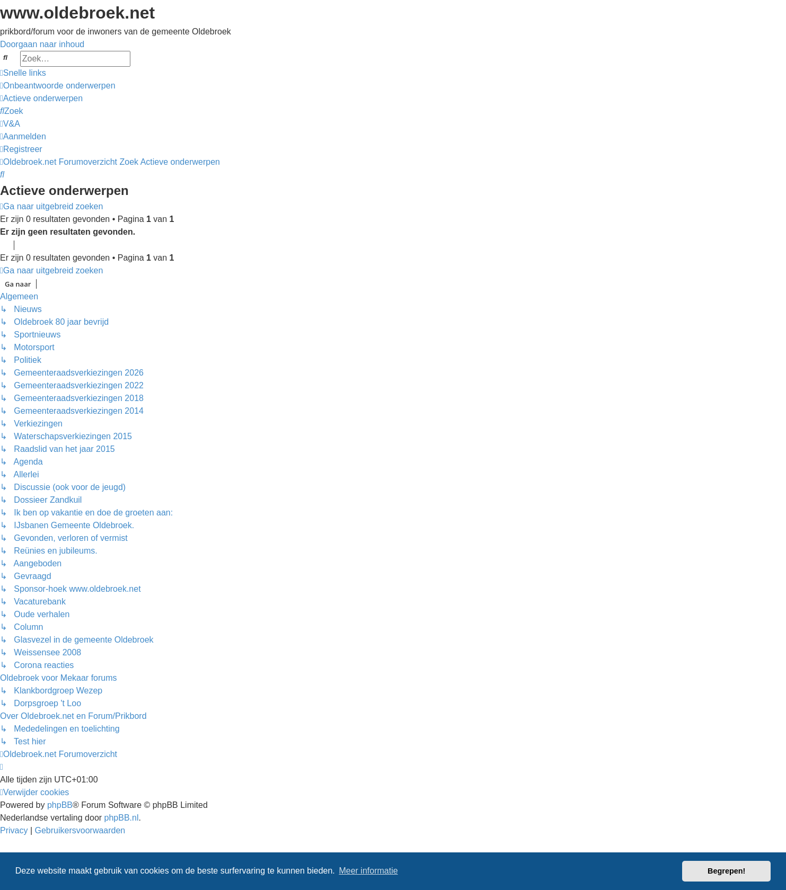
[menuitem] (58, 85)
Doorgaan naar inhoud (42, 44)
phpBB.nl (121, 817)
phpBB (60, 804)
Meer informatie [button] (368, 870)
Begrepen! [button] (726, 871)
